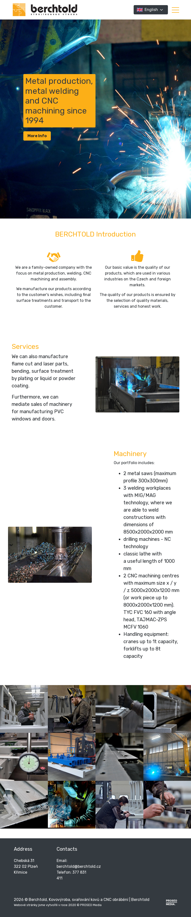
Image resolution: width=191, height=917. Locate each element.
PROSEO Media (91, 905)
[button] (175, 10)
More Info (37, 136)
